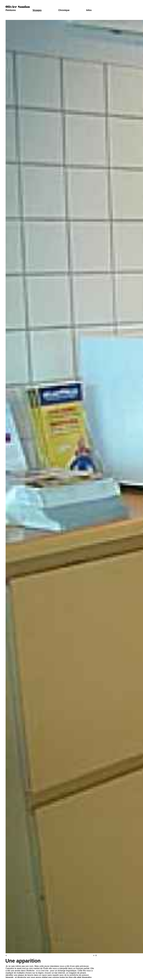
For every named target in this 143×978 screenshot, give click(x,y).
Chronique (63, 10)
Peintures (11, 10)
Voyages (37, 10)
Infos (89, 10)
